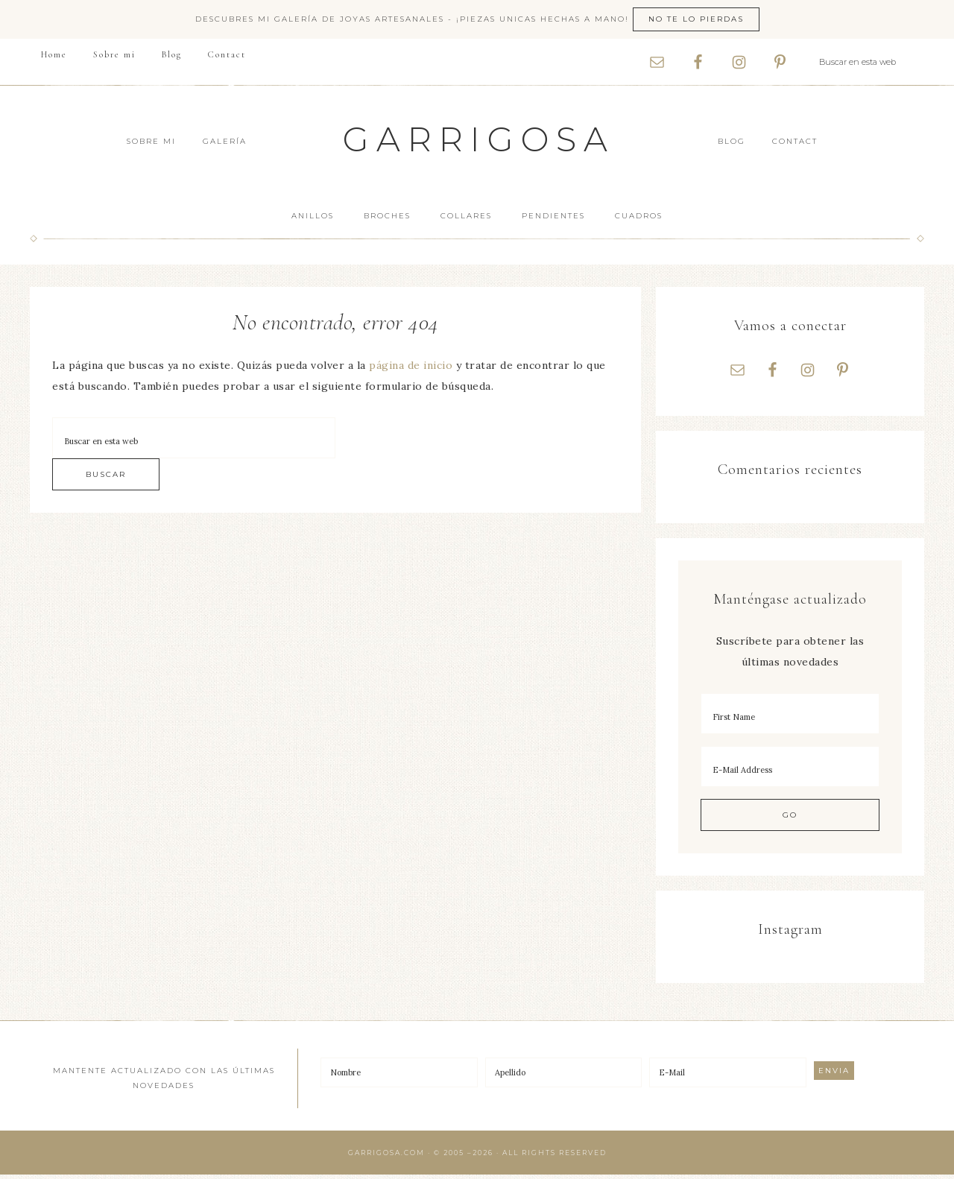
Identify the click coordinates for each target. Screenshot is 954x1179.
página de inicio (410, 365)
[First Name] (790, 718)
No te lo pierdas (696, 19)
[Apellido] (563, 1077)
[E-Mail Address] (790, 770)
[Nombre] (399, 1077)
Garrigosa (479, 138)
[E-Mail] (727, 1077)
